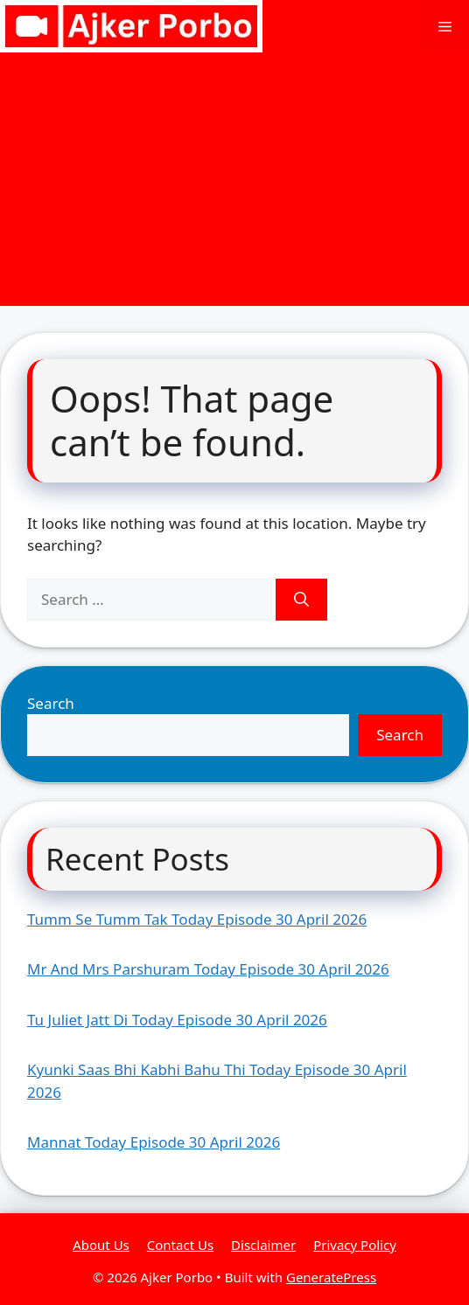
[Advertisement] (234, 183)
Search (50, 703)
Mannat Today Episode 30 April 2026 (153, 1142)
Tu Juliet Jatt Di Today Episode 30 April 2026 (177, 1020)
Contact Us (180, 1244)
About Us (101, 1244)
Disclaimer (263, 1244)
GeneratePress (331, 1277)
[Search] (301, 600)
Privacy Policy (354, 1244)
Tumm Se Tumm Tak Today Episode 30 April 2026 (197, 919)
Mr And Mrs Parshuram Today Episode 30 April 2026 (208, 969)
